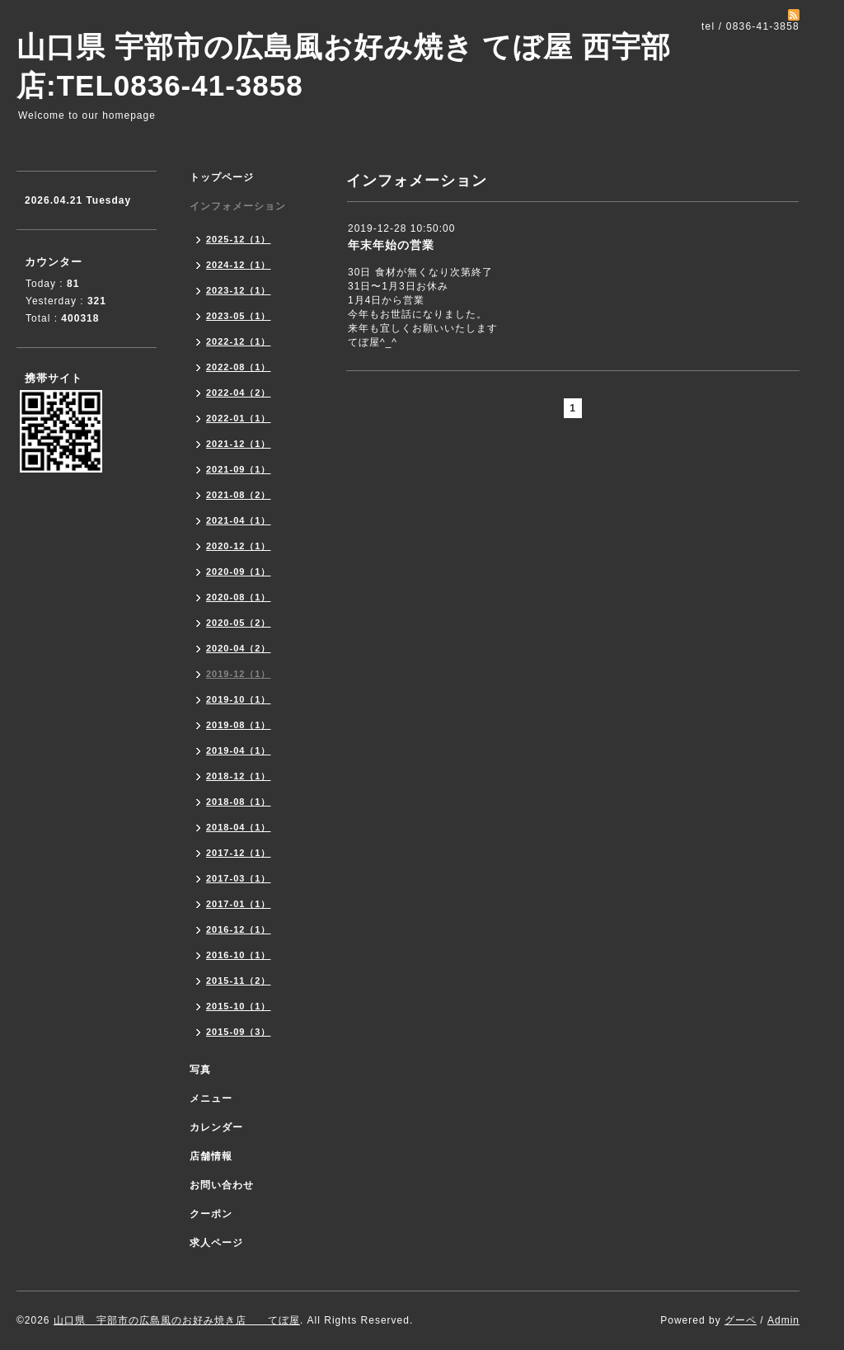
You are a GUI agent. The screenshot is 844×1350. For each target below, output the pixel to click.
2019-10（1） (238, 699)
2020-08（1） (238, 597)
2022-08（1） (238, 367)
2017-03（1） (238, 878)
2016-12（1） (238, 929)
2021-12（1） (238, 444)
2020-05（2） (238, 623)
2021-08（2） (238, 495)
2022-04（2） (238, 392)
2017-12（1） (238, 853)
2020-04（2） (238, 648)
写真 (200, 1069)
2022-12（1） (238, 341)
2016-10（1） (238, 955)
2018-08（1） (238, 802)
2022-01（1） (238, 418)
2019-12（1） (238, 674)
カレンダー (216, 1127)
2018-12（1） (238, 776)
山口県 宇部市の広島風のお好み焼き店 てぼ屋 (177, 1320)
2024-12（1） (238, 265)
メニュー (211, 1098)
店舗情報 (211, 1156)
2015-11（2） (238, 980)
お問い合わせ (222, 1185)
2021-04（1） (238, 520)
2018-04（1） (238, 827)
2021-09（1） (238, 469)
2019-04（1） (238, 750)
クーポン (211, 1214)
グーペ (740, 1320)
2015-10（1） (238, 1006)
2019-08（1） (238, 725)
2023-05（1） (238, 316)
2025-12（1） (238, 239)
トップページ (222, 177)
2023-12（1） (238, 290)
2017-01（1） (238, 904)
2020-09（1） (238, 571)
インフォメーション (238, 206)
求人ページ (216, 1243)
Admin (783, 1320)
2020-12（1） (238, 546)
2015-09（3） (238, 1032)
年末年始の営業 (391, 245)
